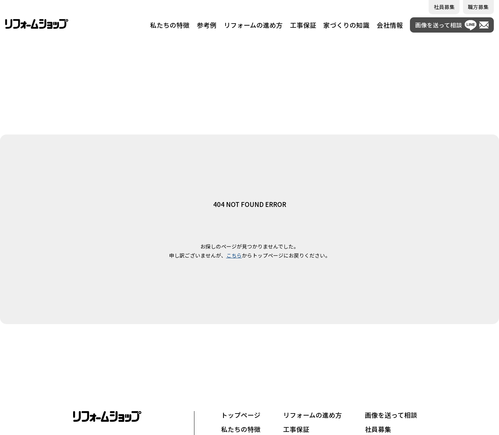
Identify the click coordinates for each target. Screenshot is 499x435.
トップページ (241, 414)
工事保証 (303, 24)
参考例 (207, 24)
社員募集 (378, 429)
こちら (234, 255)
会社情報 (390, 24)
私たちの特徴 (170, 24)
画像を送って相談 (391, 414)
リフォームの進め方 (253, 24)
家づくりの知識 (346, 24)
